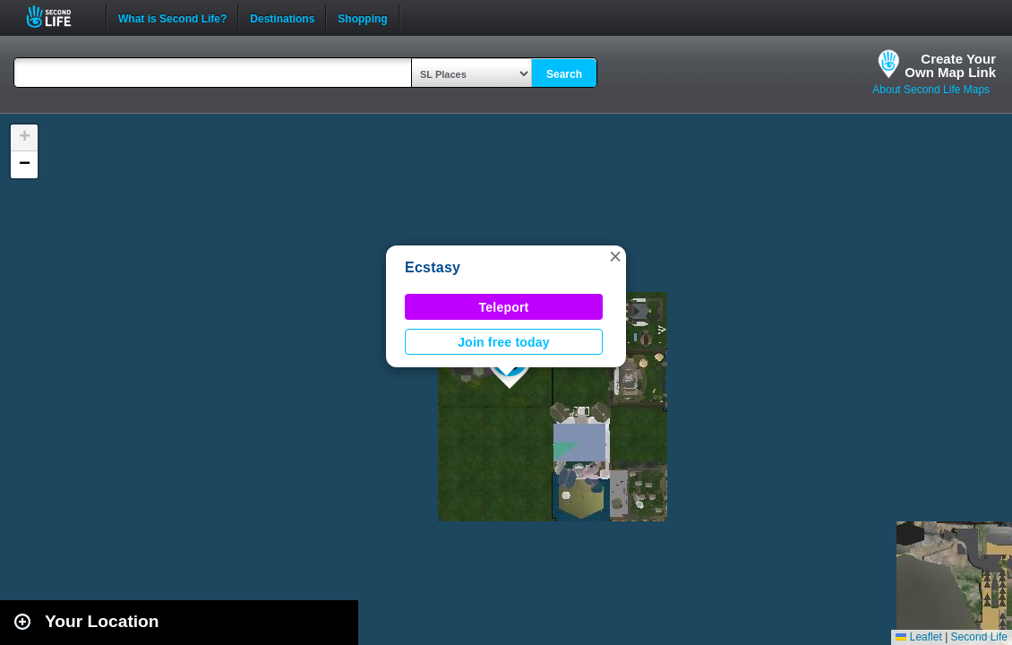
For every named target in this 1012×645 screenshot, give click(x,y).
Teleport (504, 307)
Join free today (504, 342)
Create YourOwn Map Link (950, 65)
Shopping (362, 17)
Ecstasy (432, 267)
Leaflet (918, 637)
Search (564, 74)
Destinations (282, 17)
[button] (615, 256)
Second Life (58, 16)
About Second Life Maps (931, 89)
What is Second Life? (172, 17)
